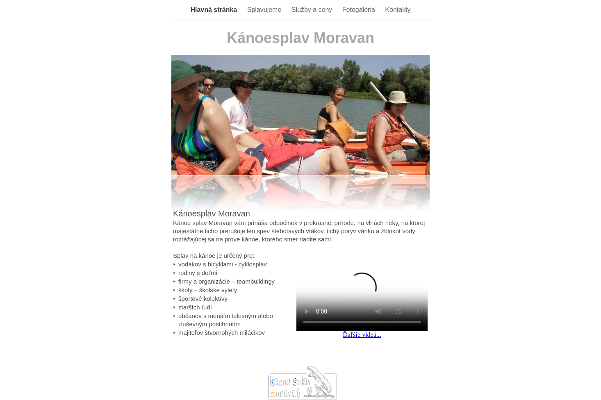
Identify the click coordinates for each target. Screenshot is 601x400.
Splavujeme (265, 9)
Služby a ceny (312, 9)
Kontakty (397, 9)
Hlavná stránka (214, 9)
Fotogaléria (359, 9)
